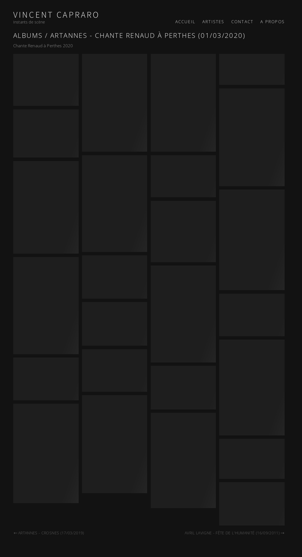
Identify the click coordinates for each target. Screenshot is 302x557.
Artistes (213, 21)
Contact (242, 21)
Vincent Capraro (56, 15)
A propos (272, 21)
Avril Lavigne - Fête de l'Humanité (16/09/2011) (235, 532)
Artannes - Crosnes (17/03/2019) (48, 532)
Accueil (185, 21)
